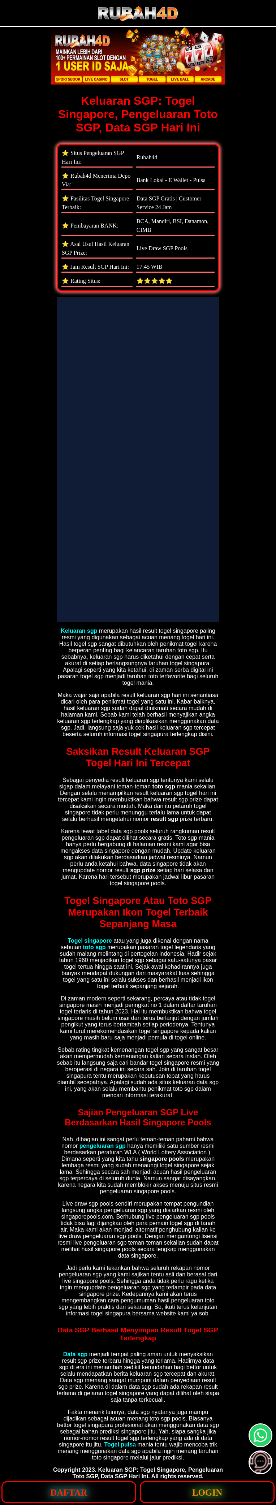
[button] (260, 1462)
